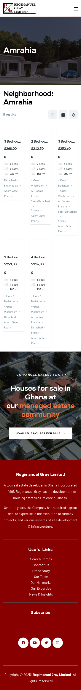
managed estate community (47, 410)
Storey (35, 210)
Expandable (11, 185)
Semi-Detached (40, 201)
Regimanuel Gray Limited (52, 674)
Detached (10, 180)
